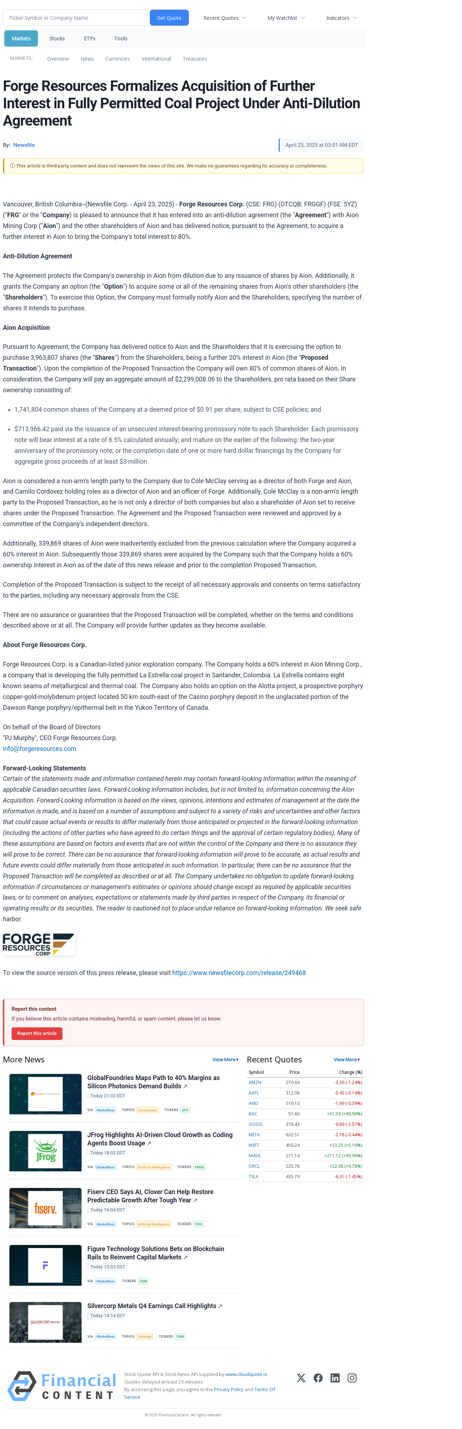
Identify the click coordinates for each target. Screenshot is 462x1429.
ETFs (89, 38)
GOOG (255, 1124)
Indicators (337, 17)
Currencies (117, 58)
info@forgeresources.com (40, 748)
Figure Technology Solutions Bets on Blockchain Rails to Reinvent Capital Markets (155, 1253)
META (254, 1135)
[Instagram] (352, 1386)
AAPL (254, 1093)
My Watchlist (282, 17)
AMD (253, 1103)
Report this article (37, 1033)
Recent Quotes (221, 17)
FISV (198, 1224)
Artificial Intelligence (154, 1167)
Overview (58, 58)
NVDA (255, 1156)
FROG (199, 1167)
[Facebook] (318, 1386)
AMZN (255, 1082)
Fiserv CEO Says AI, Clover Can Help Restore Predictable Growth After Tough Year (150, 1196)
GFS (185, 1110)
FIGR (143, 1281)
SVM (180, 1337)
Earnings (145, 1337)
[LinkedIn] (335, 1386)
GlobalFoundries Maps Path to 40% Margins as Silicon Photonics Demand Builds (153, 1082)
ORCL (254, 1166)
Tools (120, 38)
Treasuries (195, 58)
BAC (253, 1114)
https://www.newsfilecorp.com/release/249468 (239, 972)
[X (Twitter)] (301, 1386)
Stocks (57, 38)
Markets (21, 38)
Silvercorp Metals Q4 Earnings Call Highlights (154, 1306)
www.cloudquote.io (246, 1374)
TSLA (253, 1177)
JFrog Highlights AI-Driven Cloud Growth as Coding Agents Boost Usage (160, 1139)
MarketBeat (106, 1110)
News (87, 58)
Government (147, 1110)
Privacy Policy (229, 1389)
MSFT (254, 1145)
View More (224, 1059)
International (156, 58)
